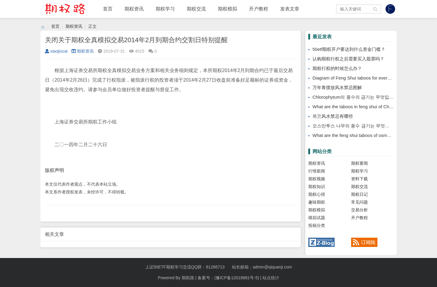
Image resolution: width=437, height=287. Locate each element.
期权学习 (165, 8)
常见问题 (359, 202)
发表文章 (289, 8)
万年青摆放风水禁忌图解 (337, 87)
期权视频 (316, 178)
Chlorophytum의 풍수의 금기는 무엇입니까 (355, 97)
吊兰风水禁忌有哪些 (332, 116)
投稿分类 (316, 225)
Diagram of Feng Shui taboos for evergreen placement (366, 77)
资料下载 (359, 178)
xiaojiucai (56, 51)
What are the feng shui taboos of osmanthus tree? (362, 135)
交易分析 (359, 209)
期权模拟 (227, 8)
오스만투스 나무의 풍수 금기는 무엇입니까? (356, 125)
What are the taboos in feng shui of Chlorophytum (361, 106)
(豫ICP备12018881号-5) (236, 277)
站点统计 (270, 277)
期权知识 (316, 186)
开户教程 (258, 8)
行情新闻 (316, 171)
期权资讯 (134, 8)
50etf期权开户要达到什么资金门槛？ (348, 49)
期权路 (188, 277)
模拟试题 (316, 217)
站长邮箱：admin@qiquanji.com (262, 267)
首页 (108, 8)
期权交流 (196, 8)
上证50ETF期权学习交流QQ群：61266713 (185, 267)
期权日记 (359, 194)
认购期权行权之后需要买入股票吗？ (348, 58)
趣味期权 (316, 202)
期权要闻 (359, 163)
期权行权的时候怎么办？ (337, 68)
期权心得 (316, 194)
